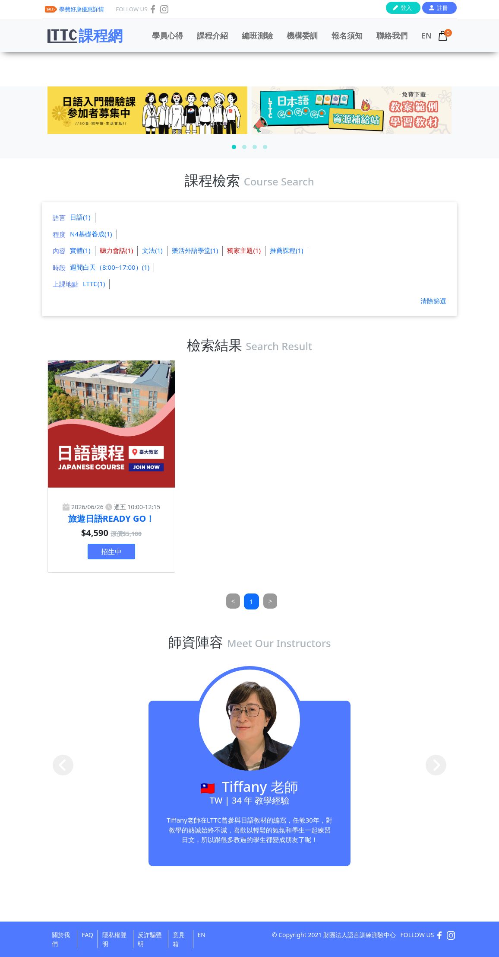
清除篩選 (433, 301)
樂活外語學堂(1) (195, 250)
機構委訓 (302, 35)
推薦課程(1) (286, 250)
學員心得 (167, 35)
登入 (406, 8)
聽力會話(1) (116, 250)
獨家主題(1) (244, 250)
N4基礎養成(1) (91, 234)
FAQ (87, 935)
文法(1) (152, 250)
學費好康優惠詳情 (81, 9)
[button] (234, 147)
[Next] (270, 601)
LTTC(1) (94, 283)
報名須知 (347, 35)
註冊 (442, 8)
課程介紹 (212, 35)
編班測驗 (257, 35)
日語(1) (80, 217)
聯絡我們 (391, 35)
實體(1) (80, 250)
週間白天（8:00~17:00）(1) (109, 267)
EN (426, 35)
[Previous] (233, 601)
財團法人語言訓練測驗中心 (359, 935)
